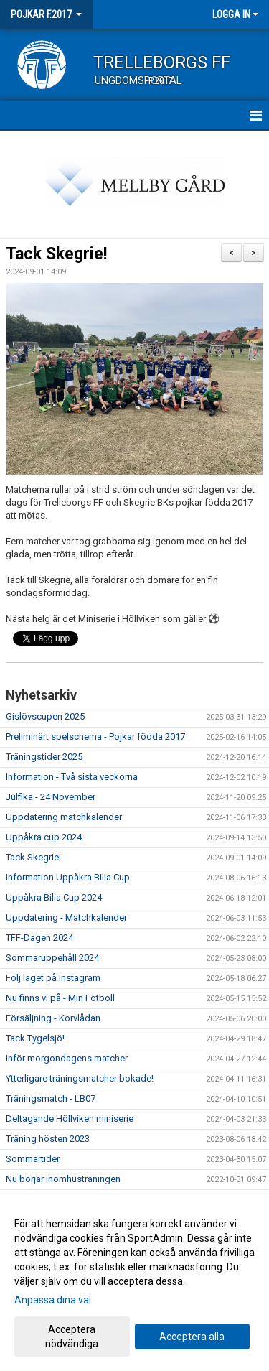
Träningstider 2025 (44, 756)
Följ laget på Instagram (53, 977)
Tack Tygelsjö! (35, 1038)
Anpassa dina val (52, 1300)
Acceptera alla (192, 1336)
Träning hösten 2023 (48, 1138)
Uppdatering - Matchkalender (66, 917)
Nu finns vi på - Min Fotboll (60, 998)
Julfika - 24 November (50, 796)
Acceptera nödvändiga (71, 1336)
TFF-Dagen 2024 (39, 937)
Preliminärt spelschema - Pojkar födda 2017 (95, 736)
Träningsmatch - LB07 (50, 1098)
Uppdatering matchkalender (64, 817)
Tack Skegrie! (56, 254)
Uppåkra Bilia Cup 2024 (54, 897)
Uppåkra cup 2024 (44, 837)
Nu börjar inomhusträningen (63, 1179)
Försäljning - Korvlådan (53, 1018)
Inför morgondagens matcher (67, 1058)
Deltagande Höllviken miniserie (69, 1118)
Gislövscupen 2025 (45, 716)
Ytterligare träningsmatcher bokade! (80, 1078)
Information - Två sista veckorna (72, 776)
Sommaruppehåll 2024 (52, 957)
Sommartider (33, 1158)
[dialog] (134, 1283)
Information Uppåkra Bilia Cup (68, 877)
